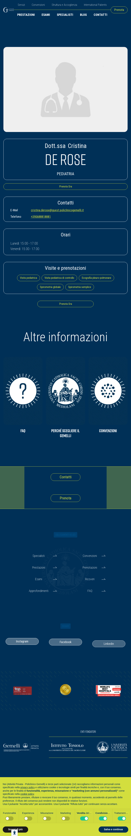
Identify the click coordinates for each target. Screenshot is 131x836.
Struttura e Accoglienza (64, 4)
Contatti (100, 14)
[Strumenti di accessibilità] (14, 833)
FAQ (90, 591)
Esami (46, 14)
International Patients (95, 4)
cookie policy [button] (27, 794)
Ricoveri (89, 579)
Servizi (21, 4)
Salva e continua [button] (113, 829)
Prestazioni (26, 14)
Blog (83, 14)
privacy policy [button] (27, 787)
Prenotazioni (90, 567)
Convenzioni (38, 4)
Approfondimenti (38, 591)
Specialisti (65, 14)
